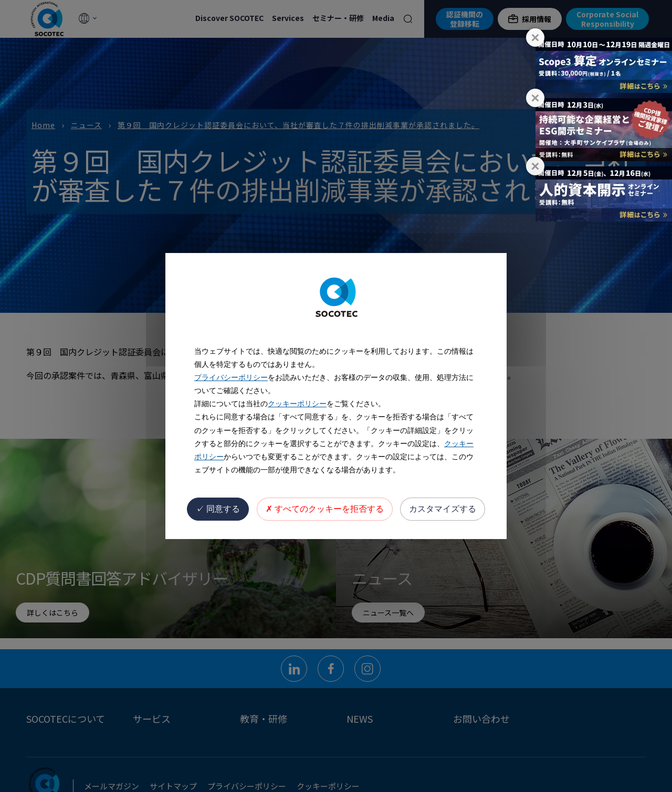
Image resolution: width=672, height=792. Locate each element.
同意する (218, 508)
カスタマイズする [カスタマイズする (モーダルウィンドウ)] (442, 508)
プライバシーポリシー (231, 377)
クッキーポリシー (297, 403)
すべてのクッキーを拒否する (325, 508)
